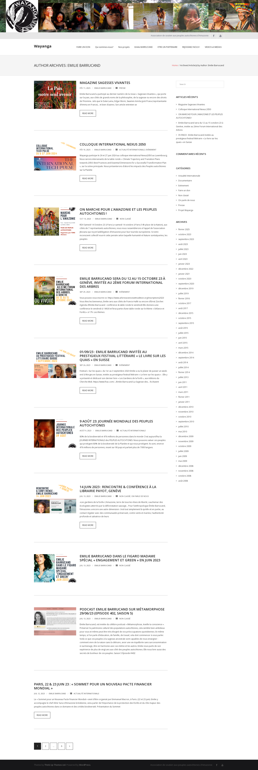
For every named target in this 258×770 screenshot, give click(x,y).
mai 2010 (182, 431)
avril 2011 (183, 386)
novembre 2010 (185, 411)
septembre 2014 (186, 357)
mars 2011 (183, 391)
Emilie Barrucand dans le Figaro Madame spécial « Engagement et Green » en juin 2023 (120, 558)
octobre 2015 (184, 317)
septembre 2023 (186, 239)
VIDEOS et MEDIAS (213, 47)
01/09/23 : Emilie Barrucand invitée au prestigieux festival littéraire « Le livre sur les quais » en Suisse (123, 355)
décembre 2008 (185, 465)
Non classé (125, 218)
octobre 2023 (184, 234)
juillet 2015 (183, 332)
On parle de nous (140, 496)
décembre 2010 (185, 406)
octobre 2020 (184, 278)
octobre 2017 (184, 303)
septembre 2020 (186, 283)
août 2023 (183, 243)
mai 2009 (182, 460)
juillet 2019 (183, 293)
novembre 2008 (185, 470)
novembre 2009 (185, 441)
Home (175, 65)
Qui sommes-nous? (104, 47)
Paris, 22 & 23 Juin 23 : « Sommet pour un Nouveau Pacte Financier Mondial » (93, 686)
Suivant (69, 745)
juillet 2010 (183, 426)
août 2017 (183, 308)
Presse (122, 87)
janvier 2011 (184, 401)
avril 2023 (183, 258)
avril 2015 (183, 342)
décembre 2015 (185, 313)
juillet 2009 (183, 450)
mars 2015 (183, 347)
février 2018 (184, 298)
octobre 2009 (184, 446)
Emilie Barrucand (103, 87)
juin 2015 (182, 337)
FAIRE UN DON (83, 47)
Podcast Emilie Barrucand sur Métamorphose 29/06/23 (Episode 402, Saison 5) (122, 611)
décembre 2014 (185, 352)
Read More (87, 113)
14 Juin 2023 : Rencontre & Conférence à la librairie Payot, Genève (118, 488)
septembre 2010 (186, 421)
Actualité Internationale (132, 149)
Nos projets (124, 47)
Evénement (151, 149)
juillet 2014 (183, 367)
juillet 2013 (183, 377)
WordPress (84, 764)
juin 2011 (182, 382)
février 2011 (184, 396)
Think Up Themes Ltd (55, 764)
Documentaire (185, 180)
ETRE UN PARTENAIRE (167, 47)
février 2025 (184, 229)
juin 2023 (182, 253)
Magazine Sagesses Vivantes (105, 82)
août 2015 (183, 327)
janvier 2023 (184, 263)
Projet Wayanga (185, 209)
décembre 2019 (185, 288)
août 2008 (183, 480)
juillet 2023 (183, 248)
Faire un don (184, 190)
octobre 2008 (184, 475)
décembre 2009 (185, 436)
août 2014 (183, 362)
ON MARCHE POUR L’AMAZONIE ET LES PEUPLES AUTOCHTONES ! (118, 211)
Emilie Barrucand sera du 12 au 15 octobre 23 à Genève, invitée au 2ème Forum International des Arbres (122, 282)
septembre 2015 (186, 322)
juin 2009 (182, 455)
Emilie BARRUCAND (143, 47)
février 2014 (184, 372)
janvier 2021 (184, 273)
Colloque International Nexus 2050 (113, 144)
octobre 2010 (184, 416)
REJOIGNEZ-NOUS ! (191, 47)
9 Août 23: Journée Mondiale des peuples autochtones (116, 423)
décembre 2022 (185, 268)
